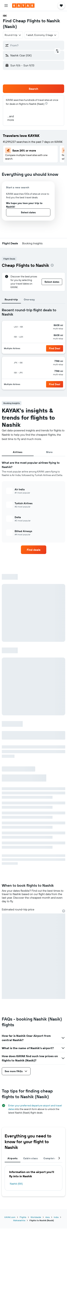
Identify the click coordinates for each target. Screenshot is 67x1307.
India (56, 1217)
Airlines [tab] (17, 452)
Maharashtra (19, 1220)
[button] (6, 5)
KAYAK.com (9, 1217)
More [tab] (49, 452)
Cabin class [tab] (30, 1158)
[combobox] (13, 35)
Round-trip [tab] (11, 299)
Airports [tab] (13, 1158)
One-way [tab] (29, 299)
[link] (33, 549)
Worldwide (36, 1217)
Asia (47, 1217)
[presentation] (46, 103)
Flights (23, 1217)
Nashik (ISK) (16, 1183)
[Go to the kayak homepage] (23, 5)
